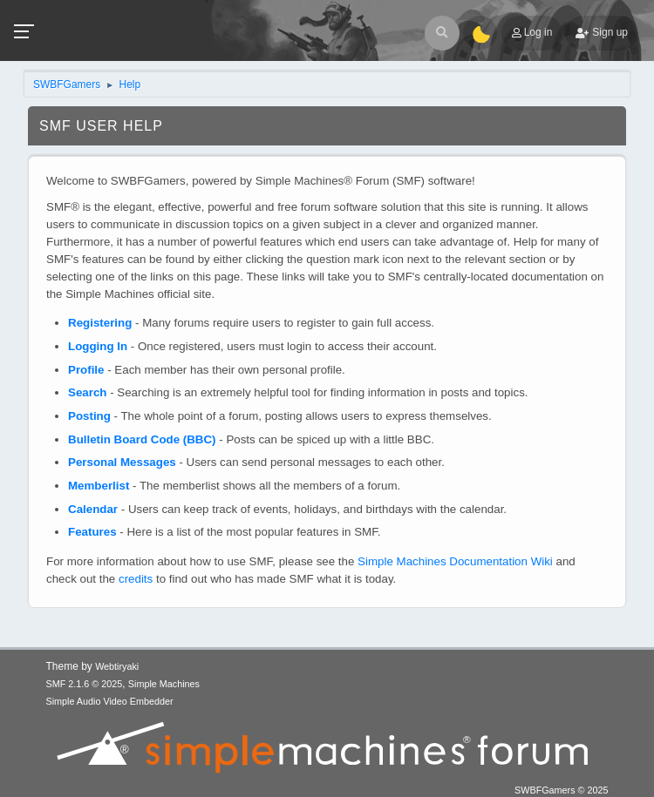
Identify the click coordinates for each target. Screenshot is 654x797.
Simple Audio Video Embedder (110, 701)
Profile (86, 369)
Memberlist (98, 485)
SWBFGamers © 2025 (561, 790)
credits (136, 578)
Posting (89, 415)
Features (92, 531)
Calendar (93, 509)
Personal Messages (122, 462)
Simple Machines (164, 684)
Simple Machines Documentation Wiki (455, 561)
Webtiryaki (117, 666)
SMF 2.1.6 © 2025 (84, 684)
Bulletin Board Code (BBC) (142, 439)
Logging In (97, 346)
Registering (100, 322)
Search (87, 392)
